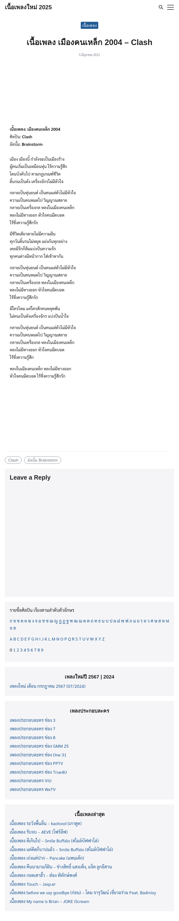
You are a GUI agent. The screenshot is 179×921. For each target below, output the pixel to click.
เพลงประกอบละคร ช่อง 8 (32, 737)
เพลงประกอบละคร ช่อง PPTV (36, 763)
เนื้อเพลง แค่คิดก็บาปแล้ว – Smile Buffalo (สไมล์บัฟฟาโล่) (61, 849)
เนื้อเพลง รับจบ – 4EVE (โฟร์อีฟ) (39, 832)
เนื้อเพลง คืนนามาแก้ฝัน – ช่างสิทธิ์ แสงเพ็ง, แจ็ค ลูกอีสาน (61, 866)
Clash (13, 460)
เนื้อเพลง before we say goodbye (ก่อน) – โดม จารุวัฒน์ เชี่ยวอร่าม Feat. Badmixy (83, 892)
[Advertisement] (89, 93)
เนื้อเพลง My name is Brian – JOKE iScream (49, 901)
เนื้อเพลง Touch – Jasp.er (33, 884)
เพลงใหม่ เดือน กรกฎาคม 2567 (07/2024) (47, 686)
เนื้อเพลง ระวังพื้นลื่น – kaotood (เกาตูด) (45, 823)
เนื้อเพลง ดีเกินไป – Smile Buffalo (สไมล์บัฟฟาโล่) (54, 840)
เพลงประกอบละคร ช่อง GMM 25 (39, 746)
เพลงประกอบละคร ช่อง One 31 (38, 754)
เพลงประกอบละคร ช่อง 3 (32, 720)
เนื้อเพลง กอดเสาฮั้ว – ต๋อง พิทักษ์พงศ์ (43, 875)
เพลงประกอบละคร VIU (31, 780)
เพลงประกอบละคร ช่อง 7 (32, 728)
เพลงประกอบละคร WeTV (33, 789)
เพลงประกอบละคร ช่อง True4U (38, 772)
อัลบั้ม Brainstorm (42, 460)
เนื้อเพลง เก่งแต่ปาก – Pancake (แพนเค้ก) (47, 858)
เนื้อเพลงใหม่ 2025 (28, 7)
